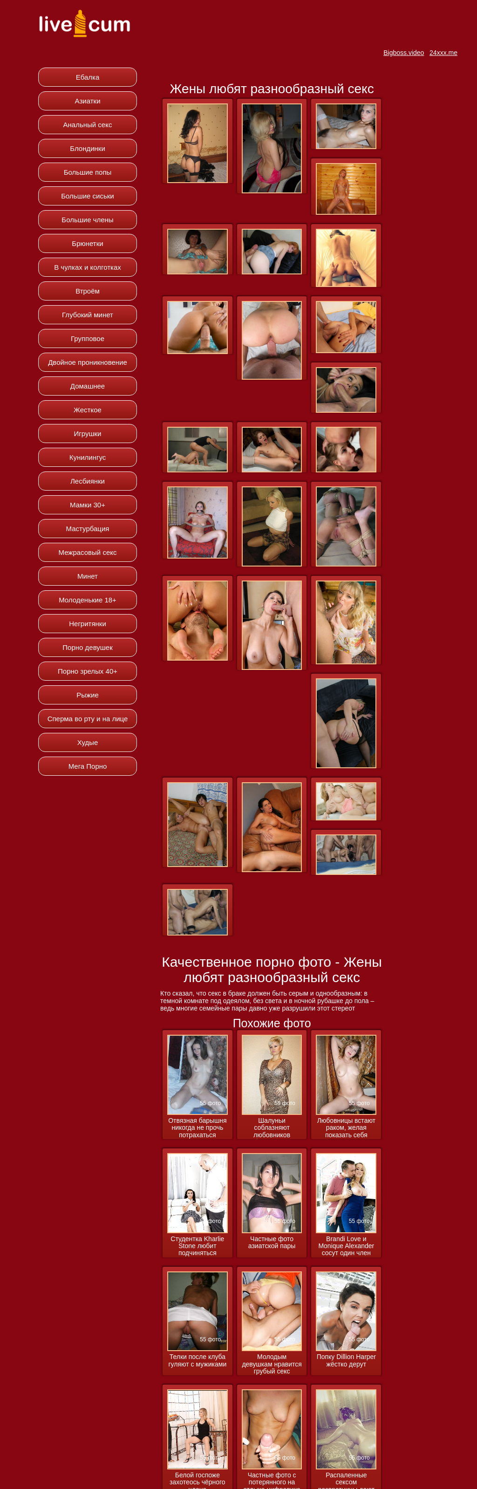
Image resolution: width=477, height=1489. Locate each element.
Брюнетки (87, 243)
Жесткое (88, 410)
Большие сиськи (87, 196)
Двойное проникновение (87, 362)
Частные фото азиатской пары (272, 1243)
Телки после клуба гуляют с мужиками (198, 1360)
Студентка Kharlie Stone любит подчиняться (197, 1246)
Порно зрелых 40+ (87, 671)
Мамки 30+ (87, 505)
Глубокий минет (87, 315)
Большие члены (87, 220)
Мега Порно (87, 766)
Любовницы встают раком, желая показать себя (346, 1128)
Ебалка (88, 77)
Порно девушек (87, 647)
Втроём (87, 291)
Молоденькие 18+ (87, 600)
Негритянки (87, 624)
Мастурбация (87, 529)
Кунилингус (87, 457)
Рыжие (87, 695)
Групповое (87, 338)
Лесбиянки (87, 481)
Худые (87, 742)
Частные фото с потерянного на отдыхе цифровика (271, 1463)
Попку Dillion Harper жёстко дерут (346, 1360)
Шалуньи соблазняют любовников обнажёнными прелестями (272, 1128)
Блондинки (87, 148)
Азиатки (87, 101)
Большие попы (88, 172)
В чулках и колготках (87, 267)
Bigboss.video (403, 52)
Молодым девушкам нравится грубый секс (271, 1364)
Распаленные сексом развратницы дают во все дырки (346, 1463)
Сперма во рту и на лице (88, 719)
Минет (87, 576)
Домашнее (87, 386)
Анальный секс (87, 125)
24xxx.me (443, 52)
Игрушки (88, 433)
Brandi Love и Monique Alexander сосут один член (346, 1246)
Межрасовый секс (88, 552)
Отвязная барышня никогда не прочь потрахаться (197, 1128)
